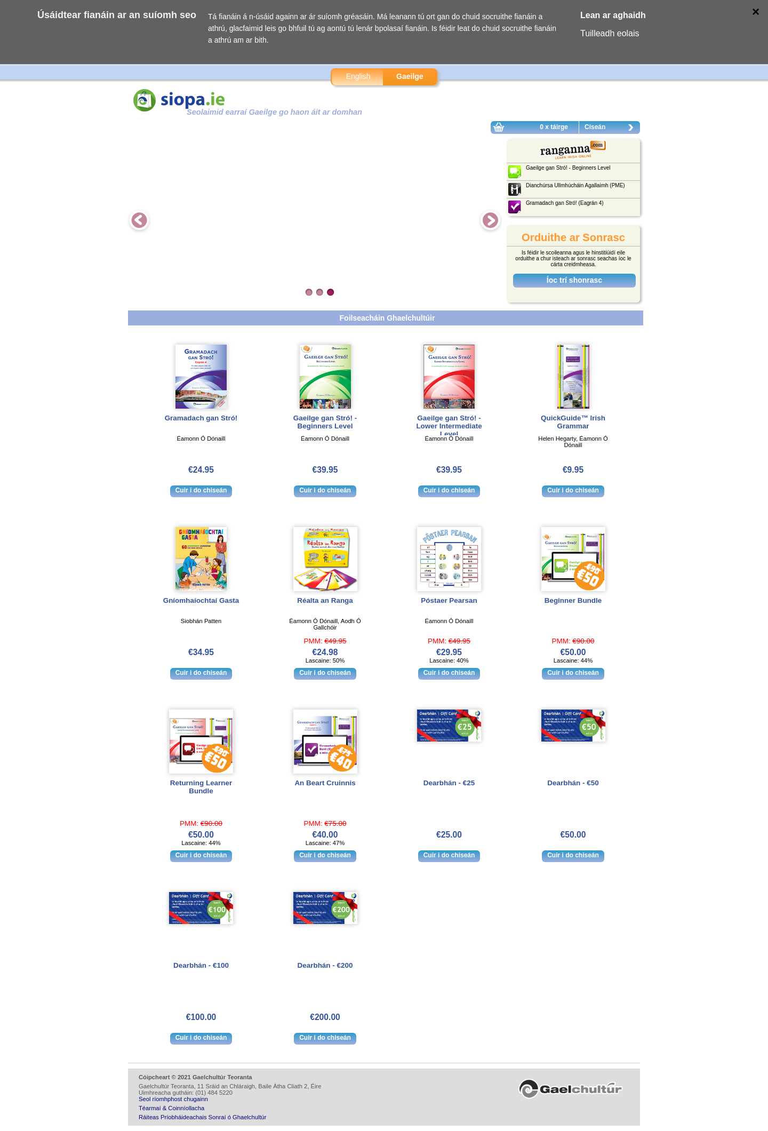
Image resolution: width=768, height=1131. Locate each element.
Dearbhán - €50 (572, 783)
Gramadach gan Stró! (201, 418)
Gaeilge (409, 76)
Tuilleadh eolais (609, 33)
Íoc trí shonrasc (574, 280)
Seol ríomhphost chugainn (173, 1099)
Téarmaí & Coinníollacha (171, 1108)
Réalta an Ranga (325, 600)
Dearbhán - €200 (325, 965)
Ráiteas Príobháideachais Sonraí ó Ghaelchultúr (202, 1117)
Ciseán (612, 128)
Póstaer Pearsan (449, 600)
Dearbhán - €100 (201, 965)
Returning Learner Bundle (201, 787)
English (358, 76)
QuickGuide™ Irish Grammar (573, 422)
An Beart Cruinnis (324, 783)
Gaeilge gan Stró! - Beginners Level (325, 422)
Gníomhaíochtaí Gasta (201, 600)
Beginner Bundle (573, 600)
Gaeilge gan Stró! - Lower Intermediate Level (449, 426)
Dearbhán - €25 (449, 783)
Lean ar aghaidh (613, 15)
